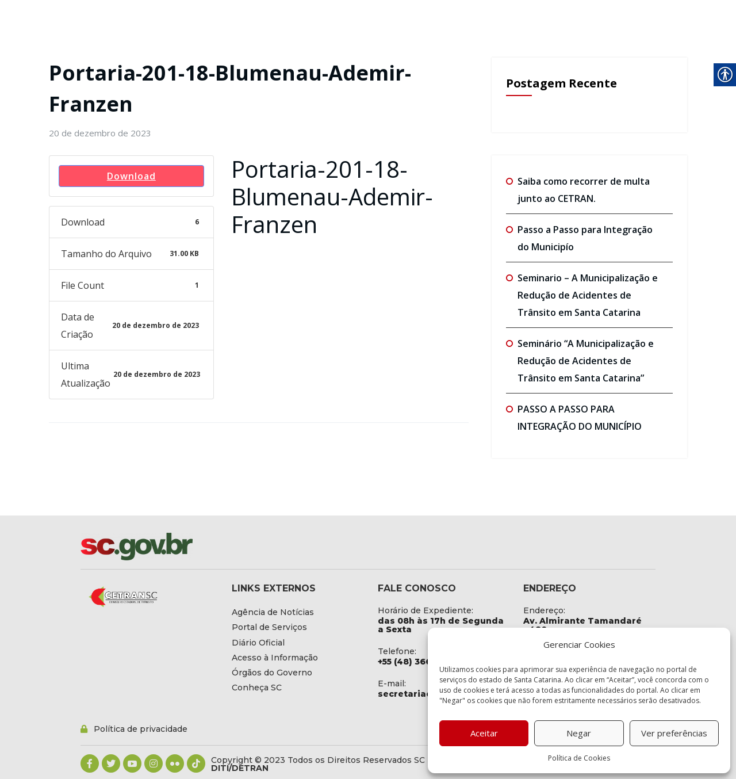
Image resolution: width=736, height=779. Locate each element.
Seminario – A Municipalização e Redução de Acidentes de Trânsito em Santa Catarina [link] (588, 295)
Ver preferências (674, 733)
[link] (100, 133)
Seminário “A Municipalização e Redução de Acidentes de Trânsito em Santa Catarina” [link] (586, 360)
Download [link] (131, 176)
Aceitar (484, 733)
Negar (578, 733)
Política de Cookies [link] (579, 758)
